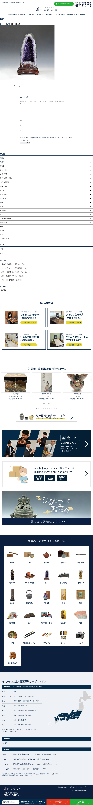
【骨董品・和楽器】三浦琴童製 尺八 (12, 264)
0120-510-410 (12, 795)
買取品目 (23, 14)
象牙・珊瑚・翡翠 (6, 178)
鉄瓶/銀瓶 (29, 603)
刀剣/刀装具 (81, 563)
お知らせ (3, 253)
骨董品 (12, 563)
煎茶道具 (3, 230)
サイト (22, 130)
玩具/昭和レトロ (46, 623)
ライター (63, 643)
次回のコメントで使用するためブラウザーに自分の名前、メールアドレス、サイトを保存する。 (46, 139)
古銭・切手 (3, 222)
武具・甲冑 (3, 174)
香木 (1, 214)
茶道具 (29, 563)
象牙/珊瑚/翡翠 (29, 583)
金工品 (2, 190)
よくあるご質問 (59, 14)
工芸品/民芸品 (4, 238)
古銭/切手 (63, 623)
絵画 (1, 206)
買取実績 (31, 14)
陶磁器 (2, 166)
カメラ (81, 643)
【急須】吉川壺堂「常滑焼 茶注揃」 (12, 276)
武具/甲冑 (12, 583)
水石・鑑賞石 (4, 182)
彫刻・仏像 (3, 186)
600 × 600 (13, 24)
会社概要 (70, 14)
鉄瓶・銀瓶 (3, 194)
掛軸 (1, 202)
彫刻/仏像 (81, 583)
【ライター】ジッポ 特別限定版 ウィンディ (15, 268)
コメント (23, 104)
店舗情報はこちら (29, 322)
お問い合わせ (80, 14)
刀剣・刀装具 (4, 170)
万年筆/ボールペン (29, 643)
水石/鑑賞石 (63, 583)
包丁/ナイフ (46, 643)
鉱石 (18, 24)
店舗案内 (40, 14)
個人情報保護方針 (63, 787)
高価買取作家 (12, 14)
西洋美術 (3, 210)
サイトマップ (82, 787)
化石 (12, 643)
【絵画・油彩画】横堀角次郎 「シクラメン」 (15, 272)
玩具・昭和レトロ (6, 218)
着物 (1, 226)
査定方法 (49, 14)
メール (22, 125)
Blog (1, 249)
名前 (22, 120)
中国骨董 (46, 603)
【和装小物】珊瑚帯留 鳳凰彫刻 (11, 280)
